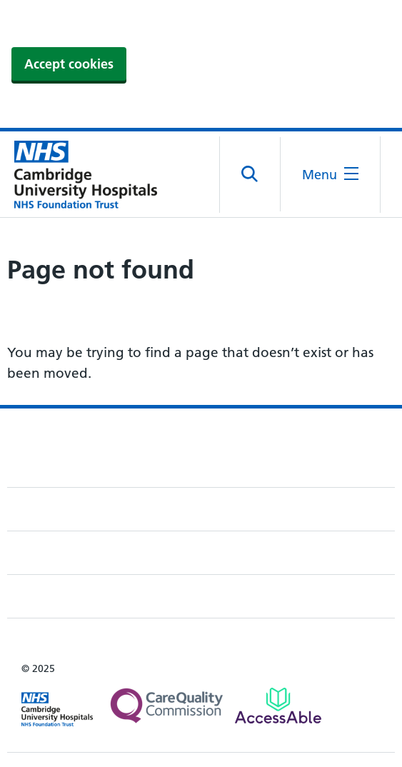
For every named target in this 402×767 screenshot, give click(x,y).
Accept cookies (69, 64)
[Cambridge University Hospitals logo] (78, 174)
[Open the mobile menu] (330, 174)
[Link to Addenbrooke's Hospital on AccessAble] (278, 705)
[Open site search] (250, 174)
